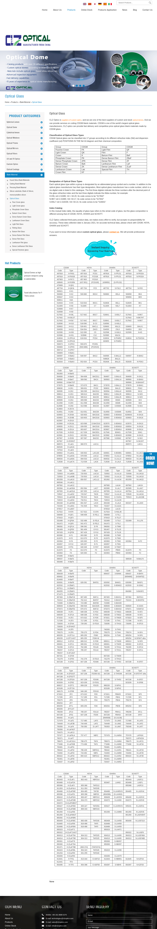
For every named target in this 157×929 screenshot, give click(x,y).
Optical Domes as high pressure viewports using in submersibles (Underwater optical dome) (34, 240)
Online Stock (86, 10)
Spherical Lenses (13, 86)
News (124, 10)
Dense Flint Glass (18, 203)
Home (44, 10)
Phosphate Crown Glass (20, 174)
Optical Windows (13, 102)
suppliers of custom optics (71, 84)
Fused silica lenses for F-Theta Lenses (33, 258)
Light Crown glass (18, 170)
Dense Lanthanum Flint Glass (22, 210)
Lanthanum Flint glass (20, 207)
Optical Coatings (13, 134)
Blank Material (25, 67)
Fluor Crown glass (18, 166)
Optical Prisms (12, 107)
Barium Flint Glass (18, 196)
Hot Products (12, 227)
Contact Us (147, 10)
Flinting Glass (17, 192)
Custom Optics (12, 129)
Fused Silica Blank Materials (20, 144)
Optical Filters (12, 118)
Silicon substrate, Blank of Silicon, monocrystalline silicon (22, 157)
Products (71, 10)
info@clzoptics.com (59, 890)
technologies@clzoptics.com (62, 883)
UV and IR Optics (13, 123)
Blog (135, 10)
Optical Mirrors (12, 113)
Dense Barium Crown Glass (21, 181)
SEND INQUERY (97, 871)
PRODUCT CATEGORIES (24, 80)
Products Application (107, 10)
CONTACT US (52, 871)
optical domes (138, 84)
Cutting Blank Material (17, 148)
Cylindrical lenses (13, 97)
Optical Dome (12, 92)
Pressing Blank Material (18, 152)
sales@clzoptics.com (60, 886)
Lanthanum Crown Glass (20, 185)
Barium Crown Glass (19, 177)
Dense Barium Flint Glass (21, 199)
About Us (57, 10)
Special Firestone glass (20, 214)
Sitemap (8, 920)
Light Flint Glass (17, 188)
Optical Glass (16, 60)
